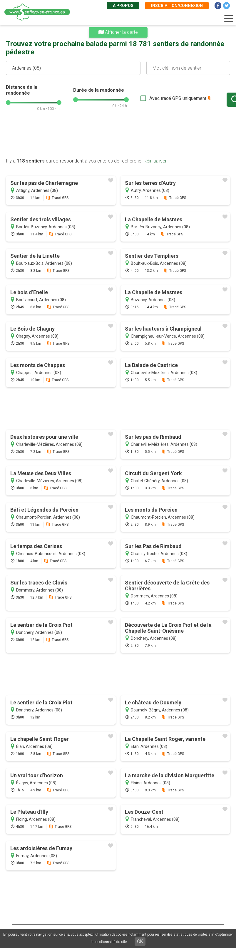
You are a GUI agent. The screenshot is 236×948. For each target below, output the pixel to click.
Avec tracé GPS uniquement (158, 98)
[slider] (8, 102)
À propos (123, 5)
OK (140, 941)
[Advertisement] (118, 137)
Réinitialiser (155, 161)
